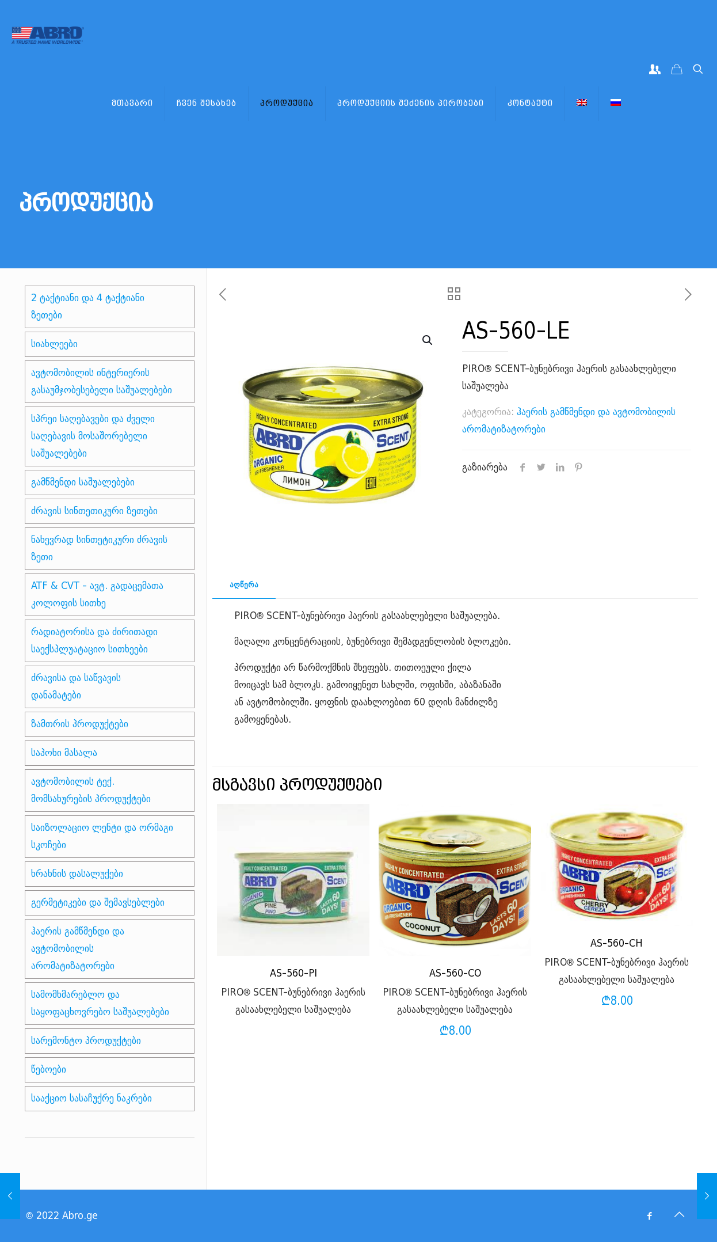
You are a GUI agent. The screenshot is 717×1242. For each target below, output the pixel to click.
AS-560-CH (616, 943)
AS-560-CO (455, 973)
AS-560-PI (293, 973)
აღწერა (244, 585)
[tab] (244, 585)
